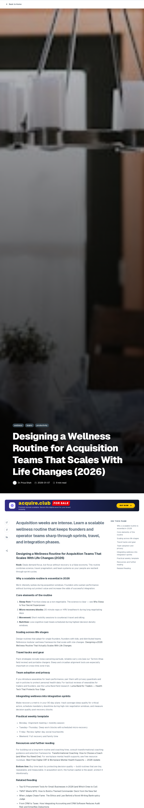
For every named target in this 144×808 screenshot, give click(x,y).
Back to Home (14, 4)
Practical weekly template (128, 558)
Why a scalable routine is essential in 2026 (127, 527)
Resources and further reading (126, 563)
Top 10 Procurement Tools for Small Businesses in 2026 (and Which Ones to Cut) (58, 786)
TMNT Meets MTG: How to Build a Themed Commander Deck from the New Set (58, 791)
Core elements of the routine (126, 533)
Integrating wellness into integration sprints (127, 553)
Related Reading (124, 568)
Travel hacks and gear (126, 542)
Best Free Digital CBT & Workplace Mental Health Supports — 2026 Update (63, 760)
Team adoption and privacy (125, 547)
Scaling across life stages (128, 538)
